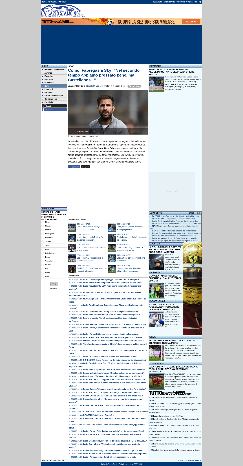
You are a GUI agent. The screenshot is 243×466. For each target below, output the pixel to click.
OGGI (191, 213)
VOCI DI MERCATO (157, 363)
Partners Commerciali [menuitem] (53, 70)
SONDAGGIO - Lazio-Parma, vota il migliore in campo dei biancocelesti (114, 360)
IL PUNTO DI (154, 244)
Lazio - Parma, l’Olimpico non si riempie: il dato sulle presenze (110, 334)
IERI (198, 213)
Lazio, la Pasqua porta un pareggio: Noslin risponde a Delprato (111, 279)
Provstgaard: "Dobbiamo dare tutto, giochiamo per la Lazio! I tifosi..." (113, 376)
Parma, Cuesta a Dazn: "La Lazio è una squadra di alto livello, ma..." (113, 396)
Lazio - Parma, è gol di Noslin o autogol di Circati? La (174, 236)
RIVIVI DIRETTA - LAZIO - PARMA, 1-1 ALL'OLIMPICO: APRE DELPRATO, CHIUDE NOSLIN (171, 72)
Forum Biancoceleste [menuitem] (52, 96)
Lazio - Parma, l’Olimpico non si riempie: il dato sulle (173, 219)
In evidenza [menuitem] (48, 83)
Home (45, 66)
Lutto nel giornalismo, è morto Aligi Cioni (168, 416)
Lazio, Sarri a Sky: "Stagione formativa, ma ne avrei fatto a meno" (112, 392)
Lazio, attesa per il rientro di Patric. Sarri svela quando (174, 238)
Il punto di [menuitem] (47, 89)
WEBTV (152, 337)
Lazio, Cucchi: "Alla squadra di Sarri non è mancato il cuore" (110, 357)
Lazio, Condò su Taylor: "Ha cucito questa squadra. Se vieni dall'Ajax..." (115, 441)
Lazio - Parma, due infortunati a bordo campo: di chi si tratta (109, 457)
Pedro (47, 273)
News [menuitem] (45, 86)
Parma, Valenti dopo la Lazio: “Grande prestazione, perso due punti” (113, 373)
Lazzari (48, 230)
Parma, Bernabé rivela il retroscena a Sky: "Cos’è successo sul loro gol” (115, 324)
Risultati (54, 288)
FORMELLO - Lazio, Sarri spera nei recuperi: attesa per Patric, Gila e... (114, 341)
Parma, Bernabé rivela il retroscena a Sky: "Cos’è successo (176, 233)
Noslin (47, 276)
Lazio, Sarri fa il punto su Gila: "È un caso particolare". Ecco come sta (114, 370)
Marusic (48, 226)
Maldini (48, 265)
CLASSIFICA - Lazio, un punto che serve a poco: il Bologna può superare (115, 412)
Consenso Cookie (182, 460)
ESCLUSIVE (154, 272)
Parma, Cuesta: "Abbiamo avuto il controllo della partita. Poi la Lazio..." (114, 389)
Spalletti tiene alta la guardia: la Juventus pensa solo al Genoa (176, 450)
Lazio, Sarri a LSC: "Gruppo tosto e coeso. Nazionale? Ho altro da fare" (114, 379)
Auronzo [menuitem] (47, 73)
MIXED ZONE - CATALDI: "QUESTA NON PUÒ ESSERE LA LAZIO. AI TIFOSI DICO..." (164, 307)
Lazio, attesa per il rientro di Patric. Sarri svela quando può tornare (112, 337)
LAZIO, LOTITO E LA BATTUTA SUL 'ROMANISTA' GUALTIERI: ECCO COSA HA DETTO (165, 249)
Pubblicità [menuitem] (47, 102)
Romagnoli (49, 237)
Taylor (47, 245)
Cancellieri (49, 261)
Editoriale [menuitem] (47, 79)
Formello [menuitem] (47, 92)
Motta (47, 222)
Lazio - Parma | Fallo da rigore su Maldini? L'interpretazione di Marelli (113, 431)
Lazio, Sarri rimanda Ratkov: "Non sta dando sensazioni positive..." (113, 315)
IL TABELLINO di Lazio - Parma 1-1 (98, 415)
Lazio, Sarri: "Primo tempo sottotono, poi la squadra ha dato (176, 224)
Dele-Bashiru (50, 253)
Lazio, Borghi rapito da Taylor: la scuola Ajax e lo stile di (175, 241)
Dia (46, 269)
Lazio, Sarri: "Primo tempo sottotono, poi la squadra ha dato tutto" (112, 283)
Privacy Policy (195, 460)
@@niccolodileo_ (118, 86)
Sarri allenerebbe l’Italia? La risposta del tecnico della (174, 231)
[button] (54, 284)
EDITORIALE (155, 66)
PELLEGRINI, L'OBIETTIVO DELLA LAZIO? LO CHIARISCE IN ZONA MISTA (173, 341)
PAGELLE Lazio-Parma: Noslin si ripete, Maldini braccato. (176, 216)
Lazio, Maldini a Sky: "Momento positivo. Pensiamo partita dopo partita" (115, 454)
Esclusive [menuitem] (47, 76)
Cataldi (48, 249)
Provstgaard (49, 234)
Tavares (48, 241)
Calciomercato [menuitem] (49, 99)
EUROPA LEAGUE (157, 301)
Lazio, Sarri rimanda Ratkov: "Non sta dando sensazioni (175, 221)
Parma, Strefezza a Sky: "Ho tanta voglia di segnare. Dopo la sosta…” (114, 450)
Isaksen (48, 257)
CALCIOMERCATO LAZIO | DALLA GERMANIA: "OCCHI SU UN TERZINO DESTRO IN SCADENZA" (173, 369)
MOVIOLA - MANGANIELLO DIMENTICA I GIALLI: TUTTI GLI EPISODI (165, 278)
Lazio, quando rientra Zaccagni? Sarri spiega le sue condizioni (110, 311)
